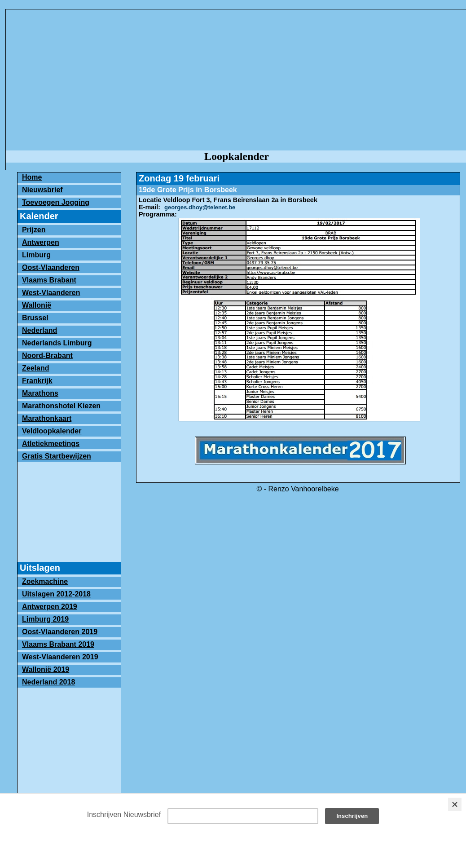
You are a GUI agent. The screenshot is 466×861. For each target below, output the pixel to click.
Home (32, 177)
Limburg (36, 255)
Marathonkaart (46, 418)
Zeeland (35, 368)
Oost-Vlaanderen (50, 267)
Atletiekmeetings (50, 443)
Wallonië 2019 (45, 669)
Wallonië (36, 305)
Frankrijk (37, 380)
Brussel (35, 318)
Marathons (40, 393)
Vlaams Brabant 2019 (58, 644)
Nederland (39, 330)
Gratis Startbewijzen (56, 456)
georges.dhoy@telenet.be (199, 207)
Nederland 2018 (48, 682)
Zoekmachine (45, 581)
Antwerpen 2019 (49, 606)
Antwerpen (40, 242)
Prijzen (33, 230)
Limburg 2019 (45, 619)
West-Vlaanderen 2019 (60, 657)
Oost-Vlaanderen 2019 (59, 632)
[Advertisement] (69, 509)
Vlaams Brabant (49, 280)
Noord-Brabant (47, 355)
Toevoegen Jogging (55, 202)
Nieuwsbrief (42, 190)
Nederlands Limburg (57, 343)
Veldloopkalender (51, 431)
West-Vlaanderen (51, 292)
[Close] (455, 804)
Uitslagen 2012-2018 (56, 594)
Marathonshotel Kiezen (61, 406)
